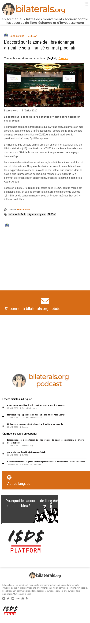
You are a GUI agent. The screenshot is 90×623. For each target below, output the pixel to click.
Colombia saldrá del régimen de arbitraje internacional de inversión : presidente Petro (46, 461)
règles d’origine (36, 214)
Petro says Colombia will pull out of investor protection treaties (36, 405)
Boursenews (23, 209)
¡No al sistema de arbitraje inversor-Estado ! (27, 452)
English (52, 58)
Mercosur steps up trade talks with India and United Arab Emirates (37, 415)
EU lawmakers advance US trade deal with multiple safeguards (35, 424)
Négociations (16, 35)
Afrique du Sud (17, 214)
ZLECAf (32, 35)
